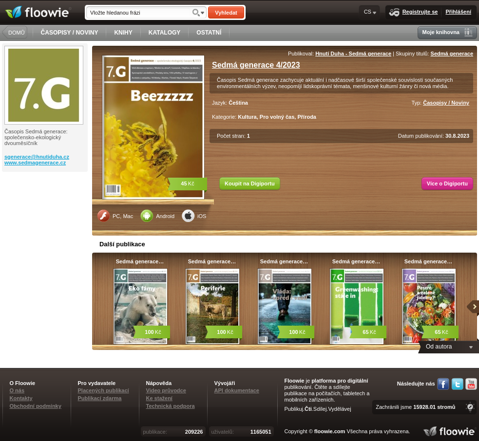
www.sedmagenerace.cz (35, 162)
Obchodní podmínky (35, 406)
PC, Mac (115, 215)
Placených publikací (103, 390)
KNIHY (123, 32)
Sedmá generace (452, 53)
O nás (17, 390)
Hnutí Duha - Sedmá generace (353, 53)
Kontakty (21, 398)
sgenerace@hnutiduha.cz (36, 157)
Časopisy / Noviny (446, 103)
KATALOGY (165, 32)
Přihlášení (458, 12)
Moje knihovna (447, 32)
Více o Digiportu (447, 183)
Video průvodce (166, 390)
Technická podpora (170, 406)
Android (157, 215)
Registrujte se (413, 12)
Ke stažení (159, 398)
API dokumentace (236, 390)
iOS (194, 215)
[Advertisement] (46, 210)
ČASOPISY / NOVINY (69, 32)
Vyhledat (226, 13)
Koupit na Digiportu (250, 183)
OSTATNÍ (208, 32)
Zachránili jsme (415, 407)
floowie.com (329, 431)
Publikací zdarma (100, 398)
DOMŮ (16, 33)
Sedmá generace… (140, 261)
